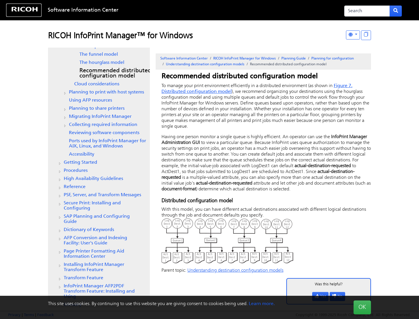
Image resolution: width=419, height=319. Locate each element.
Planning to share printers (97, 108)
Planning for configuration (332, 58)
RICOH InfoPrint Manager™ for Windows (120, 36)
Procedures (76, 170)
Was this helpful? (329, 284)
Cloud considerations (96, 84)
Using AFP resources (90, 100)
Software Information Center (83, 10)
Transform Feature (83, 278)
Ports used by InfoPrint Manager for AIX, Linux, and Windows (107, 144)
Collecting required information (103, 124)
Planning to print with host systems (106, 92)
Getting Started (80, 162)
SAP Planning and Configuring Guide (97, 219)
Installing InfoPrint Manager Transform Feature (94, 267)
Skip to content (191, 10)
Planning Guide (293, 58)
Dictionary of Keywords (89, 230)
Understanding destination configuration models (205, 64)
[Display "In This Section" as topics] (366, 35)
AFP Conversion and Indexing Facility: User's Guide (95, 241)
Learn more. (262, 304)
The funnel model (98, 54)
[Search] (367, 11)
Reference (75, 187)
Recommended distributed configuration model (115, 73)
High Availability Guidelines (93, 178)
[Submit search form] (396, 11)
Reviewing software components (104, 133)
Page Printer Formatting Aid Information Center (94, 254)
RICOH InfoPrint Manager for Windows (244, 58)
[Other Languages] (353, 34)
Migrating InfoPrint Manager (100, 116)
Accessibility (81, 154)
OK (362, 307)
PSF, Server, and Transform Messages (102, 195)
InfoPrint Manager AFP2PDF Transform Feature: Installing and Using (99, 291)
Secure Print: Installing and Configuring (92, 206)
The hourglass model (101, 62)
